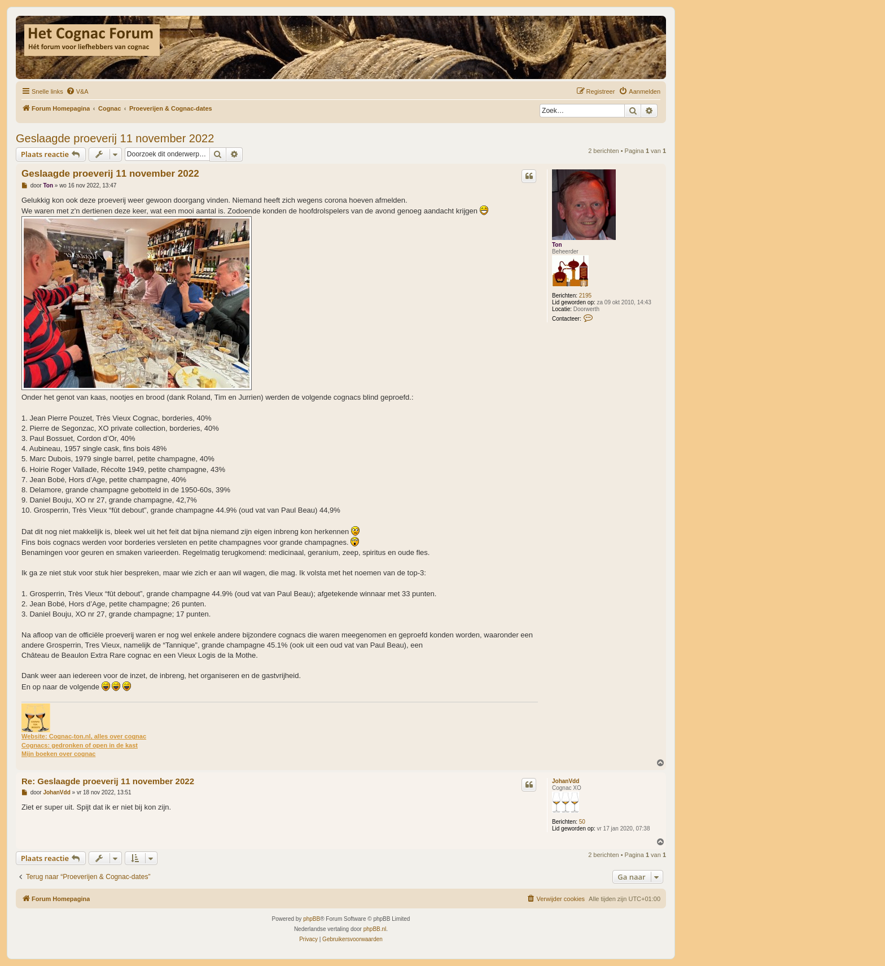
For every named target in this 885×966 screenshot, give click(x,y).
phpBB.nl (375, 929)
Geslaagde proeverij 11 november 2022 (115, 138)
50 (582, 822)
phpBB (311, 919)
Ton (557, 245)
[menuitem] (77, 91)
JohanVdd (565, 781)
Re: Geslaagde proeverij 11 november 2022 (107, 781)
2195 (585, 295)
